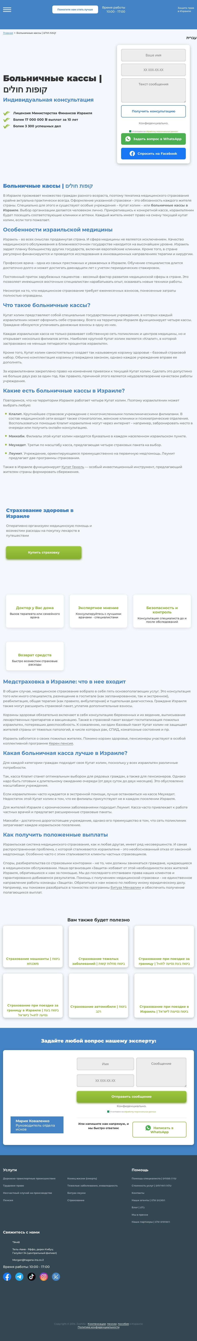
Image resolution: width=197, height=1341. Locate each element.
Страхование (75, 1200)
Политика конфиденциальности (98, 1327)
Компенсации (97, 1323)
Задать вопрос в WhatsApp (157, 139)
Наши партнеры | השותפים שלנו (151, 1221)
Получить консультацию (153, 111)
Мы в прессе (140, 1214)
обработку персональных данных (162, 131)
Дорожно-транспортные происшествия (29, 1178)
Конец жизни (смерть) (82, 1178)
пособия (123, 1323)
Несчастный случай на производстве (27, 1192)
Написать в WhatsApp (162, 1130)
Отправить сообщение (132, 1097)
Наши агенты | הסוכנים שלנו (148, 1200)
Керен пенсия (61, 743)
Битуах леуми (76, 1192)
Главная (8, 32)
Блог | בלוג (138, 1207)
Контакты (138, 1192)
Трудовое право (13, 1185)
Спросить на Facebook (157, 154)
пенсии (112, 1323)
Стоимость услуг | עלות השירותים (152, 1185)
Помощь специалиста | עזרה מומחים (154, 1178)
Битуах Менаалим (126, 887)
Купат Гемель (72, 467)
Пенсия (8, 1200)
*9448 (16, 1242)
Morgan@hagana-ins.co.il (28, 1259)
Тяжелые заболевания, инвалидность (92, 1185)
